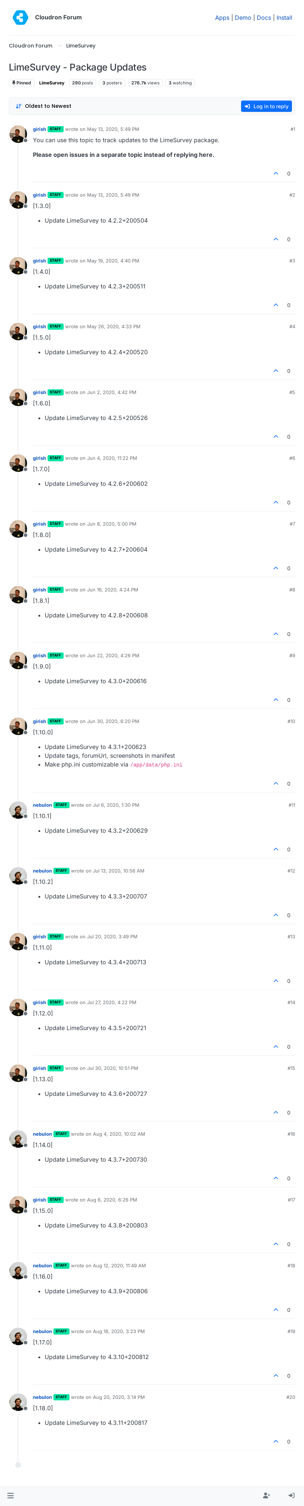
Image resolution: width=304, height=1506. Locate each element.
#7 (292, 524)
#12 (291, 871)
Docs (264, 17)
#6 (292, 458)
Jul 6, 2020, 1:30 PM (116, 805)
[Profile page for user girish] (18, 134)
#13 (291, 936)
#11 (292, 805)
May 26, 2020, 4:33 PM (113, 326)
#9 (292, 655)
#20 (290, 1397)
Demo (243, 17)
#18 (291, 1265)
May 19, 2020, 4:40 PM (113, 261)
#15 (291, 1068)
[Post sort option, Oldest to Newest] (43, 106)
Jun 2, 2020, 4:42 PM (111, 392)
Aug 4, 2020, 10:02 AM (119, 1134)
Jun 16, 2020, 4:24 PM (112, 590)
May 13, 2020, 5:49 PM (113, 129)
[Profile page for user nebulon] (18, 810)
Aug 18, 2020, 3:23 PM (119, 1331)
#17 (291, 1200)
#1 (292, 129)
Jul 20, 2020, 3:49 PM (112, 936)
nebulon (42, 805)
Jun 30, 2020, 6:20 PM (113, 721)
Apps (222, 17)
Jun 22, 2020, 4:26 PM (113, 655)
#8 (292, 590)
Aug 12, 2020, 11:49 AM (119, 1265)
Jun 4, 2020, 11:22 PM (112, 458)
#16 (291, 1134)
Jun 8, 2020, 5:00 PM (111, 524)
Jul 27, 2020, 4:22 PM (111, 1002)
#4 (292, 326)
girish (39, 129)
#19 (291, 1331)
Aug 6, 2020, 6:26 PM (112, 1200)
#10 (291, 721)
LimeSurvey (51, 83)
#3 (292, 261)
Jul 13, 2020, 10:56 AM (119, 871)
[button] (10, 1495)
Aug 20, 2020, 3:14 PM (119, 1397)
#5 (292, 392)
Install (284, 17)
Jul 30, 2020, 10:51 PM (112, 1068)
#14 (291, 1002)
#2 (292, 195)
